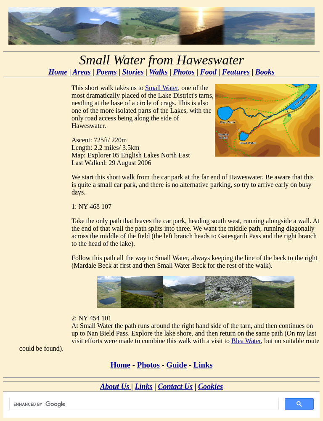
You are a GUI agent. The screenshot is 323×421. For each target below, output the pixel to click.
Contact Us (175, 386)
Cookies (210, 386)
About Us (115, 386)
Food (208, 72)
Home (57, 72)
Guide (176, 364)
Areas (82, 72)
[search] (143, 404)
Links (203, 364)
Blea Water (246, 340)
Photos (184, 72)
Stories (132, 72)
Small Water (161, 87)
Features (236, 72)
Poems (106, 72)
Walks (158, 72)
